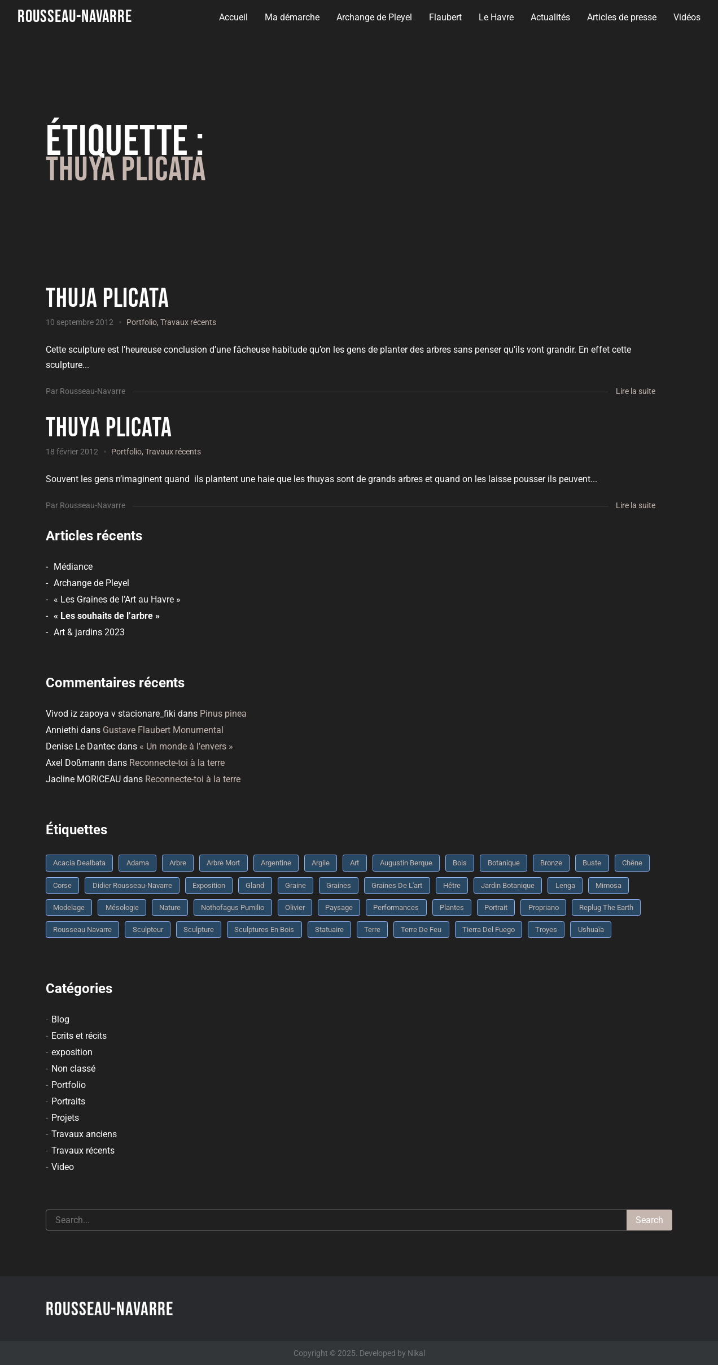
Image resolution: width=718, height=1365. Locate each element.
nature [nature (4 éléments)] (170, 907)
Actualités (550, 17)
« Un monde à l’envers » (186, 746)
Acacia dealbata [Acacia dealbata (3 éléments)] (79, 863)
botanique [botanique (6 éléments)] (504, 863)
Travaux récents (188, 322)
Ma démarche (292, 17)
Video (62, 1167)
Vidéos (687, 17)
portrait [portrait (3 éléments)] (495, 907)
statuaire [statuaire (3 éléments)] (329, 929)
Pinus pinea (223, 713)
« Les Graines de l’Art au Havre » (117, 599)
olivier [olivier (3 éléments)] (295, 907)
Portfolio (141, 322)
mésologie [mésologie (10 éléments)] (122, 907)
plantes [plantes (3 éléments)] (452, 907)
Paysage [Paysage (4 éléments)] (339, 907)
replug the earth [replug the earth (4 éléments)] (606, 907)
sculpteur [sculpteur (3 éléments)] (148, 929)
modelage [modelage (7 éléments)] (69, 907)
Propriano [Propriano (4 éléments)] (543, 907)
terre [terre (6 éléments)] (372, 929)
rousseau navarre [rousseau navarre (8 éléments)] (82, 929)
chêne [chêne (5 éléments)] (632, 863)
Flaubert (445, 17)
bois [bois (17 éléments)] (460, 863)
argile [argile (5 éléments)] (321, 863)
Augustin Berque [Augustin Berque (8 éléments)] (406, 863)
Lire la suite (635, 391)
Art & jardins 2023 (89, 632)
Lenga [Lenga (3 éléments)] (565, 885)
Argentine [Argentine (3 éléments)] (276, 863)
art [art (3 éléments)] (354, 863)
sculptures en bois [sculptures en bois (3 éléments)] (264, 929)
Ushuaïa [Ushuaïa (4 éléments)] (591, 929)
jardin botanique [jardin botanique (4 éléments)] (508, 885)
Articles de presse (621, 17)
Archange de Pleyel (374, 17)
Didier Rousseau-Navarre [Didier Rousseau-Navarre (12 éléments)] (132, 885)
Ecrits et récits (79, 1035)
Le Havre (496, 17)
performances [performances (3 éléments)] (396, 907)
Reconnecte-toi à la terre (177, 762)
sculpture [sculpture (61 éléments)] (198, 929)
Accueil (233, 17)
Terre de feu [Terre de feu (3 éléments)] (421, 929)
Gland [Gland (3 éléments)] (255, 885)
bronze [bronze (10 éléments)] (551, 863)
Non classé (73, 1068)
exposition (72, 1052)
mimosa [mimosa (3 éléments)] (608, 885)
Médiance (73, 566)
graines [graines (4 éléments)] (338, 885)
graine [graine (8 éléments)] (295, 885)
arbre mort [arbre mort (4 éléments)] (223, 863)
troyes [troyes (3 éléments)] (546, 929)
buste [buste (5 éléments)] (592, 863)
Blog (60, 1019)
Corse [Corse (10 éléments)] (62, 885)
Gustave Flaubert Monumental (163, 730)
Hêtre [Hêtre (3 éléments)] (452, 885)
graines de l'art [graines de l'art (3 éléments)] (396, 885)
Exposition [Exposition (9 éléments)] (208, 885)
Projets (65, 1117)
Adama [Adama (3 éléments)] (137, 863)
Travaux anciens (84, 1134)
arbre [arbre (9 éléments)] (177, 863)
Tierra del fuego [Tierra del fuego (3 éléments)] (488, 929)
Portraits (68, 1101)
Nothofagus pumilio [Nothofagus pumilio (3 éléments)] (232, 907)
